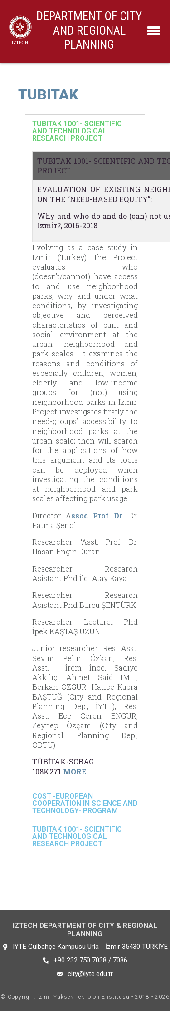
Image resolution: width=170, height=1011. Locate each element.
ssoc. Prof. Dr (96, 515)
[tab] (85, 131)
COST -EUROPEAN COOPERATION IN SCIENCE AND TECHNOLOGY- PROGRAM (85, 803)
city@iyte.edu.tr (90, 974)
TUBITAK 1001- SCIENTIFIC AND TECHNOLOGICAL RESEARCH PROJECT (77, 131)
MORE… (77, 771)
